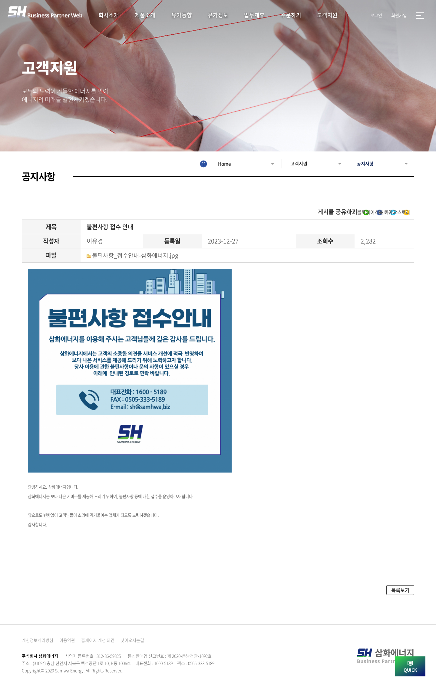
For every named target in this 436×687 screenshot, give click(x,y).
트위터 (357, 212)
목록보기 (399, 591)
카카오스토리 (394, 212)
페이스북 (325, 212)
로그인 (376, 15)
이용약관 (67, 641)
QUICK (410, 670)
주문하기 (291, 15)
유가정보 (218, 15)
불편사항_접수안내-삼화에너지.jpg (135, 256)
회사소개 (108, 15)
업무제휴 (254, 15)
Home (211, 163)
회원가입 (399, 15)
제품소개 (145, 15)
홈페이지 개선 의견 (97, 641)
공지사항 (359, 163)
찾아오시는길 (132, 641)
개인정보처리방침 (37, 641)
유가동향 (181, 15)
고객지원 (327, 15)
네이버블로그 (285, 212)
